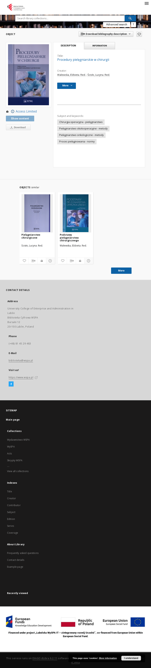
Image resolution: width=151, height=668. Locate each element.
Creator (11, 498)
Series (10, 526)
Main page (13, 419)
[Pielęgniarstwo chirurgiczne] (37, 213)
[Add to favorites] (139, 34)
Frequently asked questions (23, 553)
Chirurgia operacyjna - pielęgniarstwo (81, 122)
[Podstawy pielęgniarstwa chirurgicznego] (75, 213)
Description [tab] (68, 45)
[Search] (130, 18)
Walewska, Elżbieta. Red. (71, 75)
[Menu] (146, 3)
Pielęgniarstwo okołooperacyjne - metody (83, 128)
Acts (9, 453)
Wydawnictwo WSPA (18, 439)
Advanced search (116, 24)
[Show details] (49, 260)
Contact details (15, 560)
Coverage (12, 532)
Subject (11, 512)
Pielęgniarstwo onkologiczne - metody (81, 135)
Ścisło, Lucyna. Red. (98, 75)
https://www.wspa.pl (21, 377)
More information (108, 658)
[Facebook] (11, 384)
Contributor (14, 505)
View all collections (18, 471)
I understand (131, 658)
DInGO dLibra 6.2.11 (44, 658)
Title (9, 491)
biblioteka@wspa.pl (21, 360)
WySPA (11, 446)
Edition (11, 519)
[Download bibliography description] (33, 260)
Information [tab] (99, 45)
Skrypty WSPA (14, 460)
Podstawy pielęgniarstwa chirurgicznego (69, 237)
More (121, 270)
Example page (15, 566)
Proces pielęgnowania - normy (77, 141)
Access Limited (21, 111)
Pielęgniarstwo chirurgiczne (30, 236)
